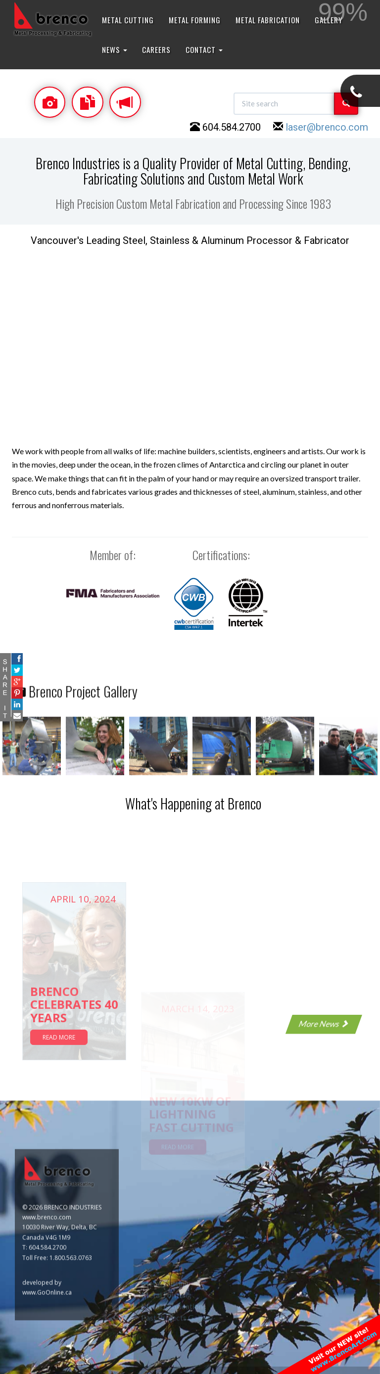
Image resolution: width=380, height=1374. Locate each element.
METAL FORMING (195, 19)
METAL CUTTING (128, 19)
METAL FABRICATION (268, 19)
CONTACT (204, 49)
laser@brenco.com (326, 127)
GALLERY (328, 19)
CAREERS (156, 49)
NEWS (114, 49)
